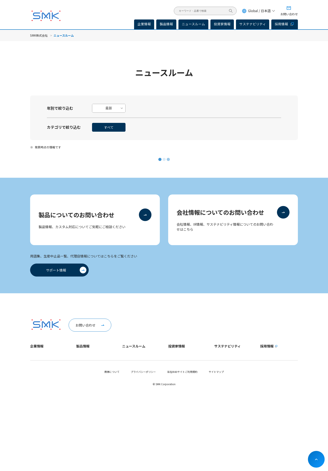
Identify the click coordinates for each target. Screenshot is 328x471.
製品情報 (166, 24)
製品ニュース (129, 362)
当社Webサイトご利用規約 (182, 450)
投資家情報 (176, 346)
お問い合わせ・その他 (180, 426)
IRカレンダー (175, 419)
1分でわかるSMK (39, 362)
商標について (111, 450)
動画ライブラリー (40, 419)
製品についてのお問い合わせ (76, 215)
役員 (32, 384)
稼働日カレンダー (40, 412)
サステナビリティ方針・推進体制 (233, 362)
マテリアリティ (223, 369)
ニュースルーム (133, 346)
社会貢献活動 (221, 412)
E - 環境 (218, 384)
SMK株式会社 (39, 35)
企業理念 (35, 369)
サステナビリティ (227, 346)
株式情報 (173, 405)
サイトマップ (216, 450)
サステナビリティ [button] (252, 24)
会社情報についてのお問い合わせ (220, 212)
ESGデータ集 (221, 376)
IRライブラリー (177, 391)
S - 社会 (218, 391)
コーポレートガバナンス (182, 412)
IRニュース (128, 369)
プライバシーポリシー (143, 450)
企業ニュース (129, 355)
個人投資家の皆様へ (179, 376)
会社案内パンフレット (42, 405)
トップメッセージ (40, 355)
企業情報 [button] (144, 24)
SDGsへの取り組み (224, 419)
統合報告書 (174, 398)
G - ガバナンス (222, 398)
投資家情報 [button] (222, 24)
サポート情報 (56, 270)
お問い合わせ (86, 325)
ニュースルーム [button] (193, 24)
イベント (127, 376)
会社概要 (35, 376)
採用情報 (285, 24)
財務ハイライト (177, 369)
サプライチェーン (224, 405)
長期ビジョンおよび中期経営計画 (187, 362)
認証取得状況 (37, 398)
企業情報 (37, 346)
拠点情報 (35, 391)
